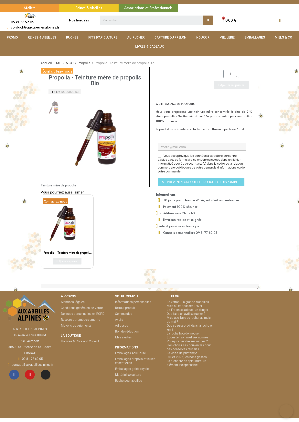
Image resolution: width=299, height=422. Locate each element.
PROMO (12, 37)
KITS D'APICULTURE (102, 37)
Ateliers (30, 7)
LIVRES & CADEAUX (149, 46)
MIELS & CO (283, 37)
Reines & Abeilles (89, 7)
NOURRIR (202, 37)
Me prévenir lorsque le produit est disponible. (201, 182)
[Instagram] (45, 375)
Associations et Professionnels (148, 7)
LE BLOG (173, 296)
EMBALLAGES (255, 37)
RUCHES (72, 37)
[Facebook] (14, 375)
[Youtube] (30, 375)
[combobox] (149, 20)
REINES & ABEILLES (42, 37)
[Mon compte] (280, 20)
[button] (229, 20)
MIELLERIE (227, 37)
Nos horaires (79, 20)
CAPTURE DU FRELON (170, 37)
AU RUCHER (135, 37)
